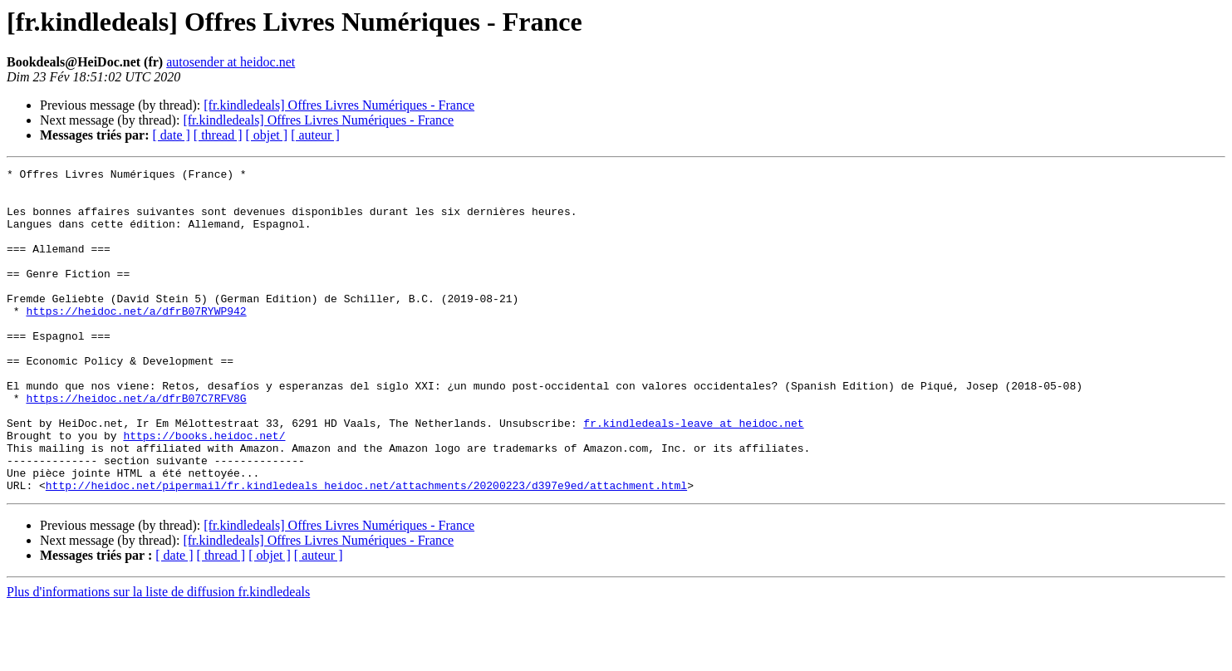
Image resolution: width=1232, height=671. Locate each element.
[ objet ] (266, 135)
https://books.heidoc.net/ (204, 489)
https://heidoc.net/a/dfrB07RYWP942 (136, 340)
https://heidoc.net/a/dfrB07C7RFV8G (136, 445)
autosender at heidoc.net (230, 62)
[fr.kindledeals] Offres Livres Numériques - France (339, 105)
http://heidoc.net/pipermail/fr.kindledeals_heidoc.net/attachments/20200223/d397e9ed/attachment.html (366, 549)
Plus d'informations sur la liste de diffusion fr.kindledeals (158, 656)
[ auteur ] (315, 135)
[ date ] (171, 135)
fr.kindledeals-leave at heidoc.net (693, 475)
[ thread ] (218, 135)
